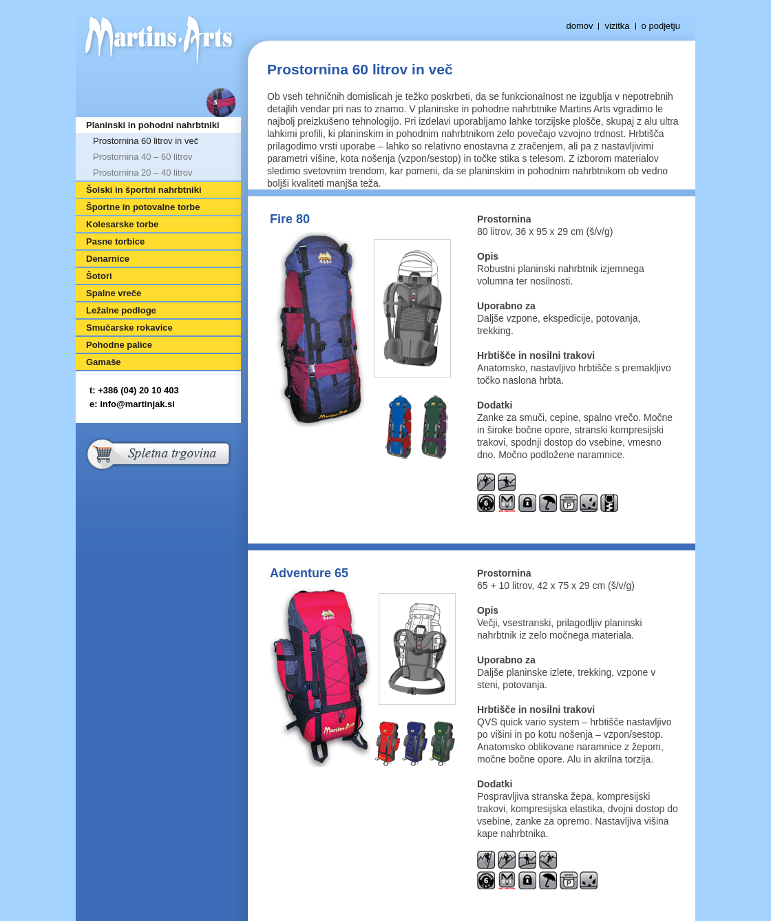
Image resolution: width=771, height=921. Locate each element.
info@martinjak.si (137, 404)
